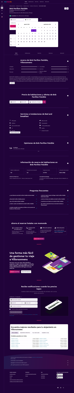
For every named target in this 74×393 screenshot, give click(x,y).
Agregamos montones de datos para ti (40, 362)
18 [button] (21, 38)
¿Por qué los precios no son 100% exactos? (40, 365)
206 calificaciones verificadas (22, 15)
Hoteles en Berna (42, 341)
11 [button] (21, 36)
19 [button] (52, 36)
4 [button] (21, 33)
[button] (2, 2)
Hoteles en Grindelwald (15, 343)
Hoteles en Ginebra (42, 338)
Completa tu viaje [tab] (45, 332)
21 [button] (29, 38)
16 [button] (35, 36)
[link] (39, 239)
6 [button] (55, 30)
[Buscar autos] (1, 10)
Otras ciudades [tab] (15, 332)
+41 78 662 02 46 (13, 14)
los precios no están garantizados (37, 357)
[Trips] (1, 13)
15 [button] (32, 36)
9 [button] (44, 33)
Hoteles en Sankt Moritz (43, 343)
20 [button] (26, 38)
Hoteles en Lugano (14, 345)
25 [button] (21, 41)
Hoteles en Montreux (43, 346)
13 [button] (26, 36)
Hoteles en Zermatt (14, 340)
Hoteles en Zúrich (14, 338)
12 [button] (52, 33)
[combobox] (25, 300)
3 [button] (18, 33)
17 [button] (18, 38)
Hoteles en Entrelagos (43, 340)
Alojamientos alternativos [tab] (25, 332)
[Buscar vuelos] (1, 5)
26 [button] (24, 41)
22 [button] (32, 38)
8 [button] (32, 33)
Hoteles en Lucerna (14, 341)
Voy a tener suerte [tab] (35, 332)
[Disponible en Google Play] (60, 375)
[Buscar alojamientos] (1, 8)
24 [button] (18, 41)
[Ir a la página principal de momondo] (8, 1)
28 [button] (29, 41)
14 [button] (29, 36)
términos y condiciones (28, 314)
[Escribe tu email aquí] (25, 306)
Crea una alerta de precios (59, 231)
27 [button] (26, 41)
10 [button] (18, 36)
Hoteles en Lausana (14, 346)
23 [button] (35, 38)
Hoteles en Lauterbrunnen (44, 345)
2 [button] (44, 30)
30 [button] (35, 41)
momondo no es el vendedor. (40, 360)
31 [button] (18, 44)
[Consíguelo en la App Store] (60, 377)
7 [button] (29, 33)
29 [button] (32, 41)
